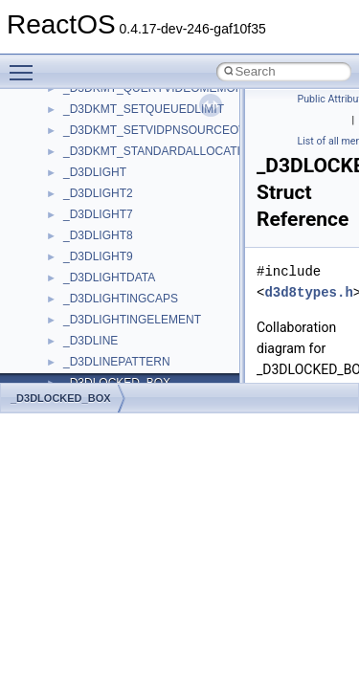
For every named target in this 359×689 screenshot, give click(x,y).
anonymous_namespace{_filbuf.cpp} (155, 103)
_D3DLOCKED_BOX (61, 398)
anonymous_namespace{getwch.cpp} (158, 250)
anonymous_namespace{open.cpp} (153, 314)
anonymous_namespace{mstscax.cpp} (161, 293)
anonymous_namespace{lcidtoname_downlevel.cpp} (197, 271)
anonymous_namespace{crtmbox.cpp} (160, 166)
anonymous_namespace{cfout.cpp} (152, 145)
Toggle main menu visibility (26, 64)
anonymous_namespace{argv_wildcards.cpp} (178, 124)
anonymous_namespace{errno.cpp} (153, 187)
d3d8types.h (308, 292)
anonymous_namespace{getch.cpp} (154, 229)
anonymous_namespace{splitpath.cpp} (161, 356)
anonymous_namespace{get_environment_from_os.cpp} (207, 208)
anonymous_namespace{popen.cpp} (156, 335)
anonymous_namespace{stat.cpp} (149, 377)
